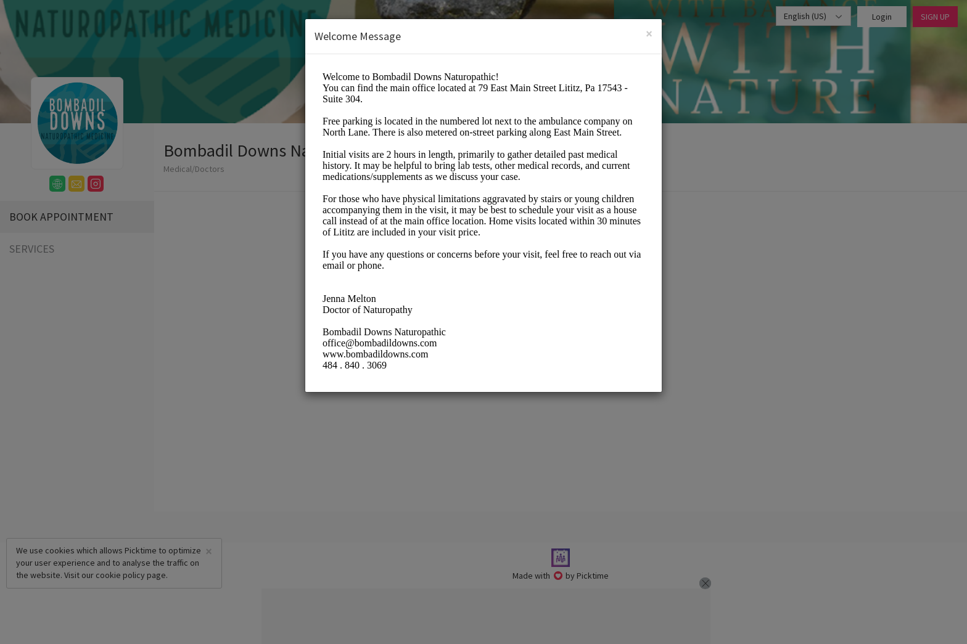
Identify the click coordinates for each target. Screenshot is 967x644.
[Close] (649, 33)
